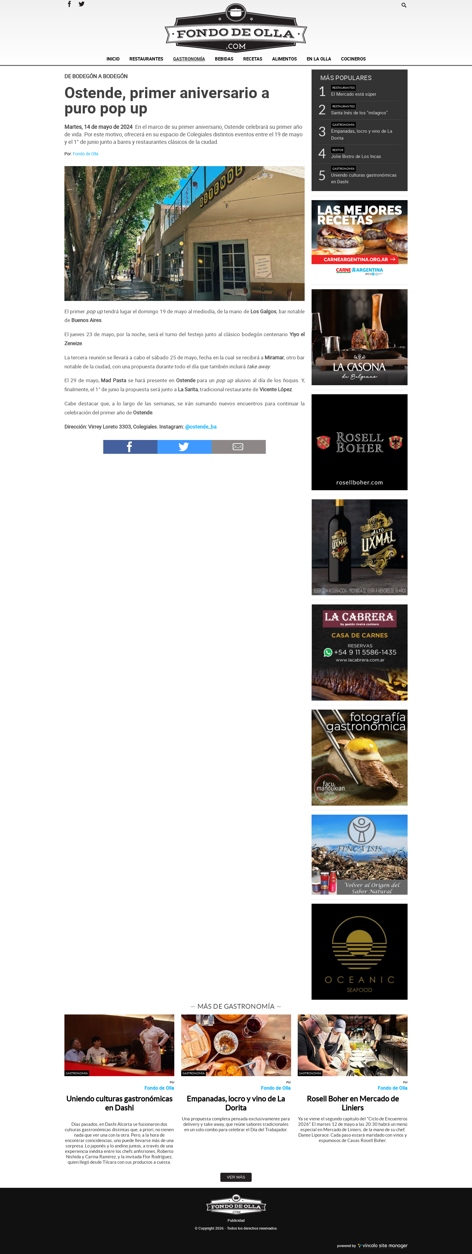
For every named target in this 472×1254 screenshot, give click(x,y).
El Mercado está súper (353, 94)
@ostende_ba (200, 426)
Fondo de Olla (85, 153)
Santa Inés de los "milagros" (359, 113)
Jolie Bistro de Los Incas (356, 156)
